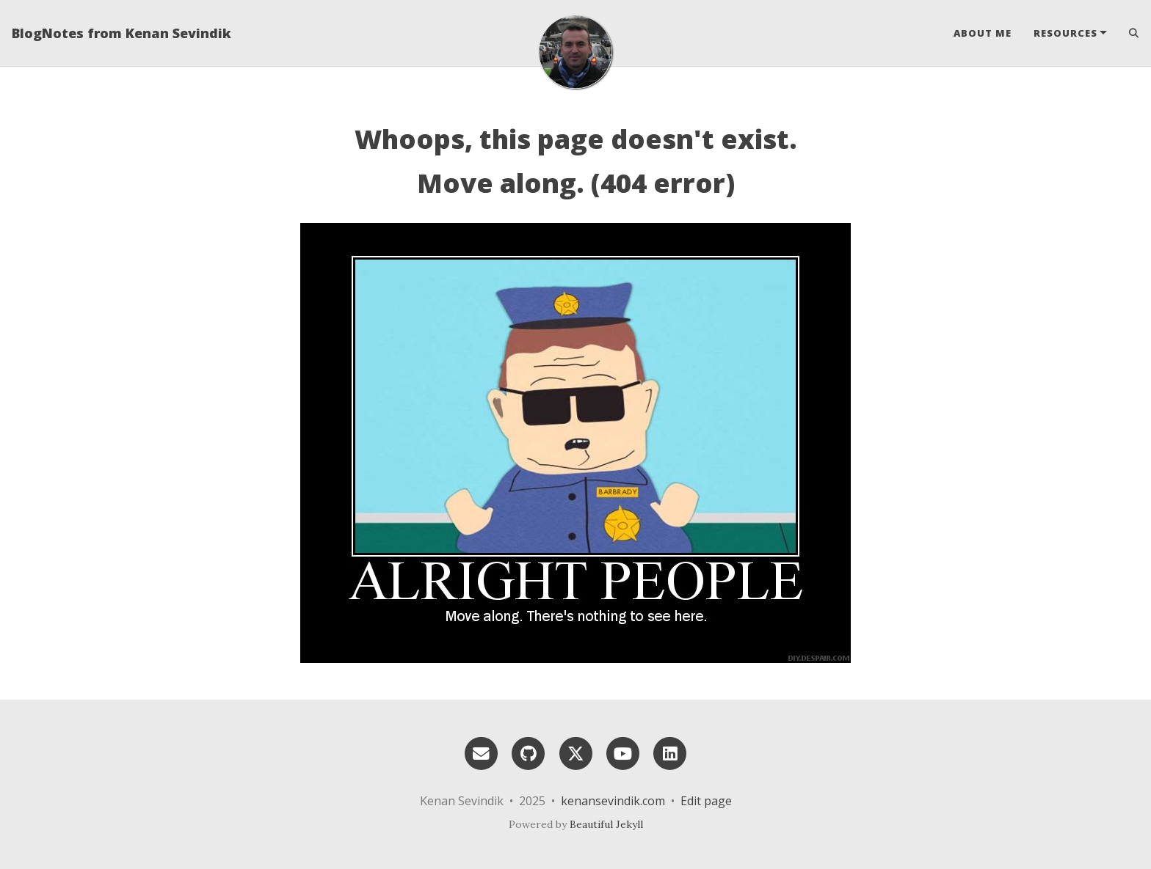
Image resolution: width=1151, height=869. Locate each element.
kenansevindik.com (613, 801)
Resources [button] (1065, 33)
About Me (983, 33)
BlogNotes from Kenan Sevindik (121, 33)
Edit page (706, 801)
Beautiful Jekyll (606, 824)
